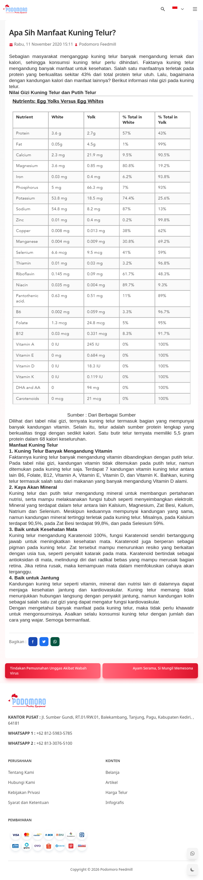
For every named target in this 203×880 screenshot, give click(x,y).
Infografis (115, 802)
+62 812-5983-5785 (54, 733)
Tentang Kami (21, 772)
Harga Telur (117, 792)
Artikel (112, 782)
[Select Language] (178, 9)
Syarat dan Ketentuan (28, 802)
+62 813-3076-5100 (54, 743)
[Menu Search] (163, 9)
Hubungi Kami (21, 782)
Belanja (113, 772)
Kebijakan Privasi (24, 792)
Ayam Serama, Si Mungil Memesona (163, 668)
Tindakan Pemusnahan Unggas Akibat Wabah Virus (48, 670)
